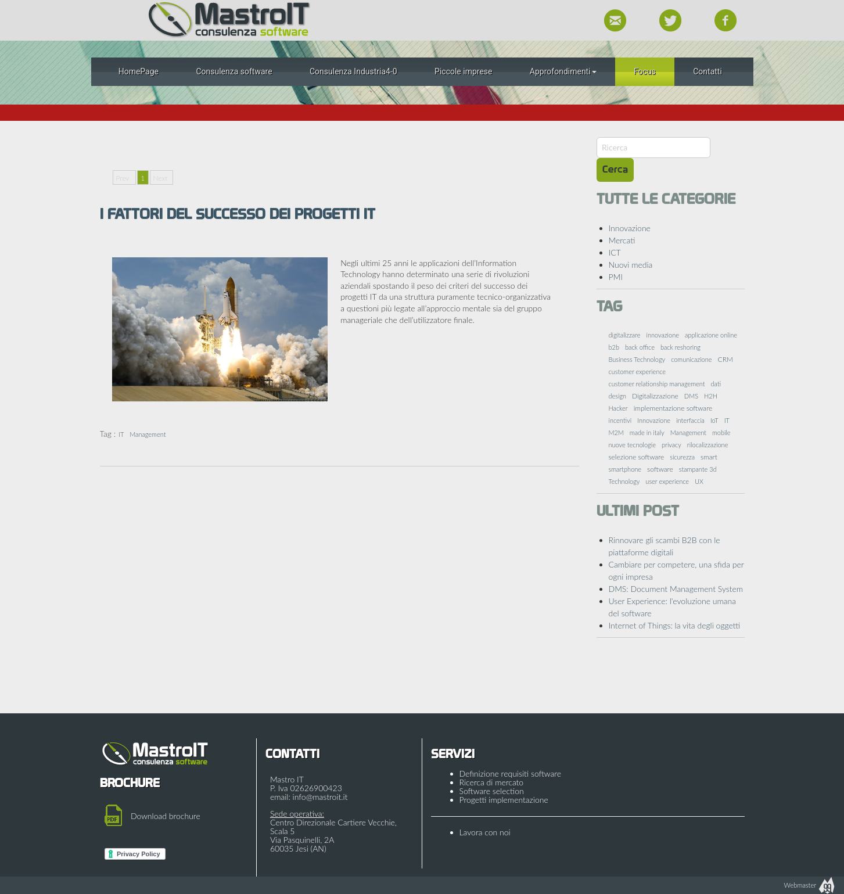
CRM (725, 359)
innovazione (662, 335)
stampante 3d (698, 469)
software (660, 469)
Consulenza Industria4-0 (353, 71)
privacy (671, 444)
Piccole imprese (463, 71)
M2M (616, 432)
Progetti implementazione (503, 800)
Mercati (622, 240)
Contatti (707, 71)
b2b (614, 347)
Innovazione (630, 228)
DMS (691, 396)
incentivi (620, 420)
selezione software (637, 457)
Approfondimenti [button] (563, 71)
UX (699, 481)
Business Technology (637, 359)
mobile (721, 432)
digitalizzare (625, 335)
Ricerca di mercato (491, 782)
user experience (667, 481)
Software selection (491, 791)
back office (640, 347)
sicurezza (682, 457)
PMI (616, 277)
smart (709, 457)
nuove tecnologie (632, 444)
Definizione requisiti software (510, 773)
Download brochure (165, 816)
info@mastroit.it (320, 797)
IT (121, 434)
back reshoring (680, 347)
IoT (714, 420)
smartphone (625, 469)
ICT (615, 252)
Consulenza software (234, 71)
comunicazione (691, 359)
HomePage (138, 71)
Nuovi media (631, 265)
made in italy (647, 432)
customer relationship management (657, 383)
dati (716, 383)
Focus (645, 71)
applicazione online (711, 335)
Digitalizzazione (655, 396)
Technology (624, 481)
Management (148, 434)
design (618, 396)
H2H (710, 396)
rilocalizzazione (707, 444)
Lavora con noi (485, 832)
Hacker (618, 408)
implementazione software (673, 408)
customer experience (637, 371)
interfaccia (690, 420)
